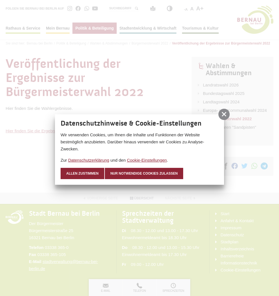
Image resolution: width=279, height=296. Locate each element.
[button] (224, 114)
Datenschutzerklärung (88, 160)
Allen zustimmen (82, 173)
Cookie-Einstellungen (147, 160)
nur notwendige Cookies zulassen (144, 173)
